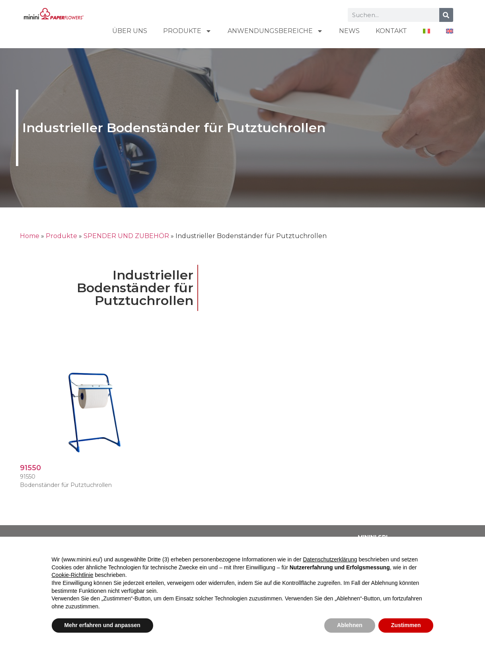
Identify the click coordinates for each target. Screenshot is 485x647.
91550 (30, 467)
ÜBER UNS (129, 31)
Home (29, 236)
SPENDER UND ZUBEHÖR (126, 236)
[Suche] (446, 15)
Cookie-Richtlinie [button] (72, 575)
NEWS (349, 31)
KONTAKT (391, 31)
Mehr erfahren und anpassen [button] (102, 625)
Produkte (187, 31)
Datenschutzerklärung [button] (330, 559)
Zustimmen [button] (406, 625)
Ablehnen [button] (349, 625)
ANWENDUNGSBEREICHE (275, 31)
